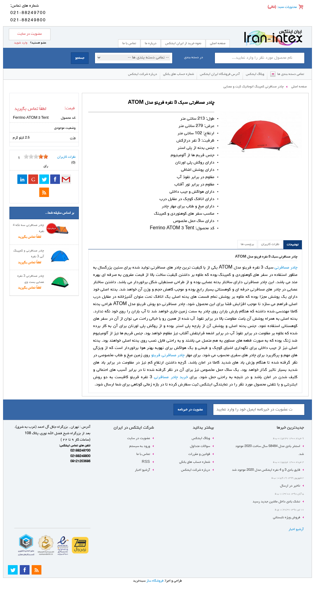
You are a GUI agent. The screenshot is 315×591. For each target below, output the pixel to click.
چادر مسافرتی (286, 267)
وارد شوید (20, 43)
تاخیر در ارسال (290, 486)
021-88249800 (28, 20)
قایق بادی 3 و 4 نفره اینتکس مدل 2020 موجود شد (266, 470)
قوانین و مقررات (199, 454)
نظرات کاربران (270, 244)
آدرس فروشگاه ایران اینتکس (220, 74)
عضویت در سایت (29, 34)
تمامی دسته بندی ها (290, 74)
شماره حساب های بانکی (178, 74)
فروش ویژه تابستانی (286, 517)
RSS (146, 462)
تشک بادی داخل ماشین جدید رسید (276, 502)
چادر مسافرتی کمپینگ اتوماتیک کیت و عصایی (253, 87)
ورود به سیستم (139, 446)
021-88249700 (28, 13)
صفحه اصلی (218, 43)
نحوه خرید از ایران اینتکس (183, 43)
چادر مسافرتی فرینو (167, 355)
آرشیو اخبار (296, 529)
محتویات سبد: (286, 7)
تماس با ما (143, 454)
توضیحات (293, 245)
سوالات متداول (200, 446)
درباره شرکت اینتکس (142, 74)
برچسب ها (247, 244)
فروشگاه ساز (154, 581)
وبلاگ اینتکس (255, 74)
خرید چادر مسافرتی (170, 377)
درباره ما (150, 43)
